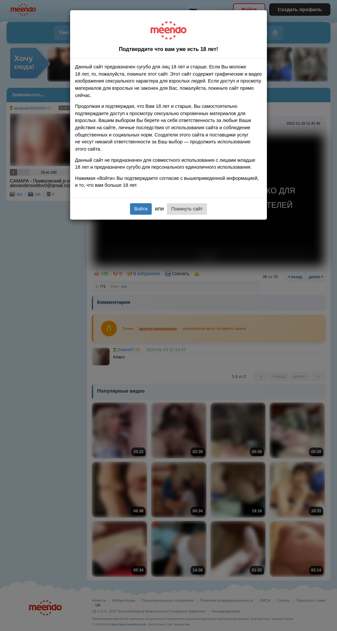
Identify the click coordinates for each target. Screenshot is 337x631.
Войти (140, 208)
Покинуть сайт (187, 208)
